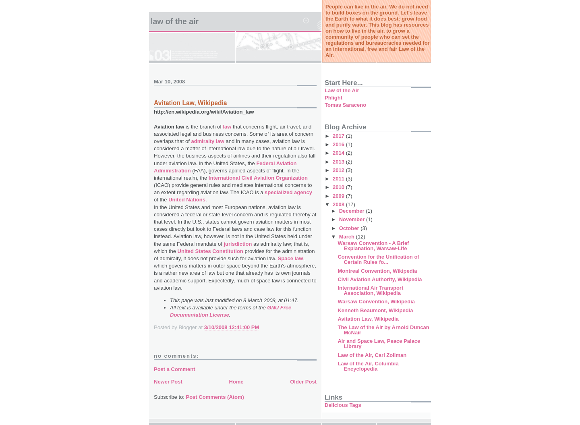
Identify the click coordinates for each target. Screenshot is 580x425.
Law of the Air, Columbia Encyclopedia (368, 366)
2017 (339, 136)
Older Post (303, 382)
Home (236, 382)
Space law (290, 258)
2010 (339, 187)
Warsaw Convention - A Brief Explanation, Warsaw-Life (373, 245)
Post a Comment (174, 369)
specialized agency (288, 192)
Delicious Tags (343, 405)
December (352, 211)
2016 (339, 144)
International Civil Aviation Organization (258, 178)
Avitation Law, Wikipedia (368, 319)
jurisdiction (238, 244)
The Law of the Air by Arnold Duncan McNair (383, 330)
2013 (339, 162)
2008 (339, 204)
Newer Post (168, 382)
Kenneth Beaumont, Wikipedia (375, 310)
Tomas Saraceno (345, 105)
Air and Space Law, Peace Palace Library (379, 343)
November (352, 219)
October (349, 228)
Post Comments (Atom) (215, 397)
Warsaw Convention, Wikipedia (376, 302)
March (347, 237)
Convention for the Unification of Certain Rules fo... (378, 259)
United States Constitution (210, 251)
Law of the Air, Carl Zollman (372, 355)
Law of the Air (175, 21)
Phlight (333, 98)
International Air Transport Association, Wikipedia (370, 290)
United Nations (186, 200)
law (227, 127)
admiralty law (207, 141)
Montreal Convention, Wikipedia (377, 271)
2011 (339, 179)
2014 (339, 153)
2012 (339, 170)
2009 (339, 196)
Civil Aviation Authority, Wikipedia (380, 279)
